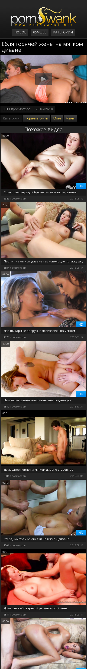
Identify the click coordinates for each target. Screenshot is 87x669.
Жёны (70, 118)
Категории (63, 32)
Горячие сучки (36, 118)
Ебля (57, 118)
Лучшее (39, 32)
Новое (20, 32)
